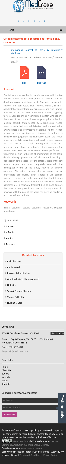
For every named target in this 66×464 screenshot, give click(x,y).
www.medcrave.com (31, 448)
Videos (5, 380)
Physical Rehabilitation (18, 273)
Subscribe (9, 414)
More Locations (57, 333)
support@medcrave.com (15, 351)
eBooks (5, 373)
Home (11, 29)
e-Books (10, 232)
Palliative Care (14, 261)
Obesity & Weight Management (23, 279)
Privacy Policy (50, 455)
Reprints (10, 244)
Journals (10, 226)
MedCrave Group (21, 441)
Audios (9, 238)
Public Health (13, 267)
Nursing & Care (14, 302)
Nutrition (11, 285)
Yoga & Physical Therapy (19, 291)
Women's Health (15, 297)
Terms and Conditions (30, 455)
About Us (6, 370)
